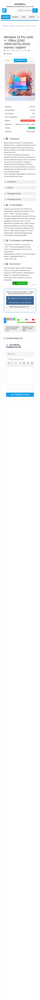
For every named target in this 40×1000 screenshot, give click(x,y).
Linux (24, 17)
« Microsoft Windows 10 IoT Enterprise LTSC (12, 328)
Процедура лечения (14, 193)
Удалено (10, 188)
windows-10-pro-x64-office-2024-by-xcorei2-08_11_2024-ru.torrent (20, 300)
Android (32, 17)
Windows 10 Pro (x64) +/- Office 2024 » (27, 328)
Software (5, 26)
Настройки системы (14, 199)
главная (6, 17)
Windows (15, 17)
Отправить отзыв (20, 931)
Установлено (11, 182)
